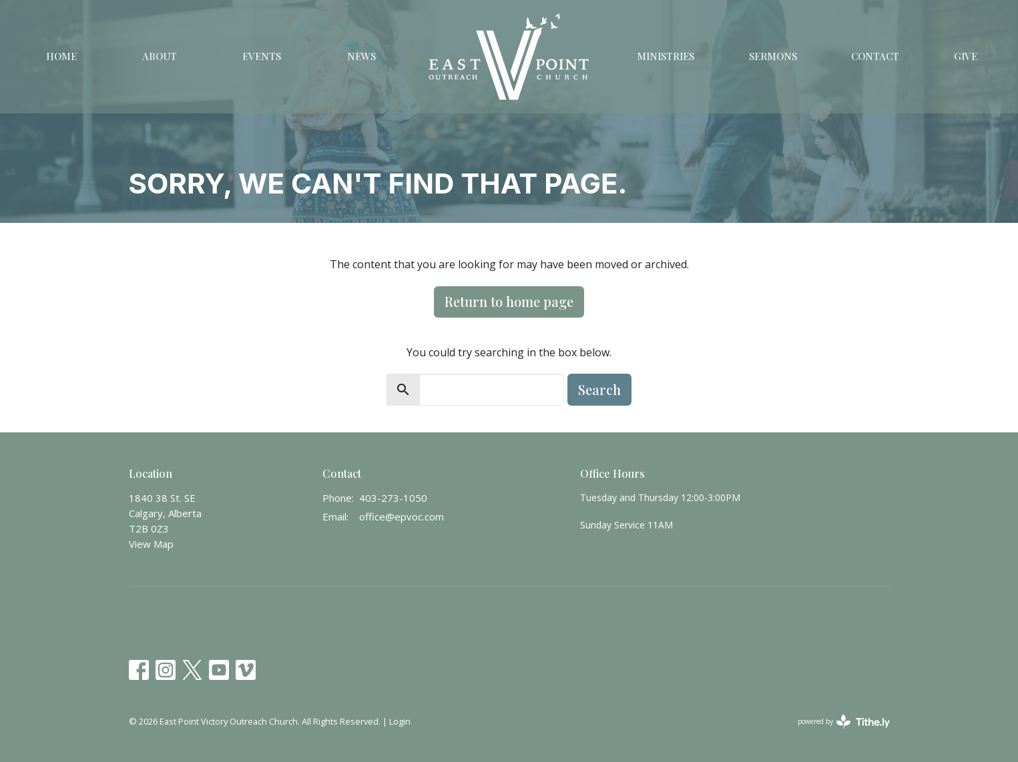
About (159, 56)
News (361, 56)
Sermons (773, 56)
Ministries (665, 56)
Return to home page (509, 301)
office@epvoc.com (401, 516)
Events (261, 56)
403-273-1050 (393, 497)
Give (965, 56)
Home (61, 56)
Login (400, 721)
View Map (151, 543)
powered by (844, 722)
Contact (875, 56)
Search (599, 389)
